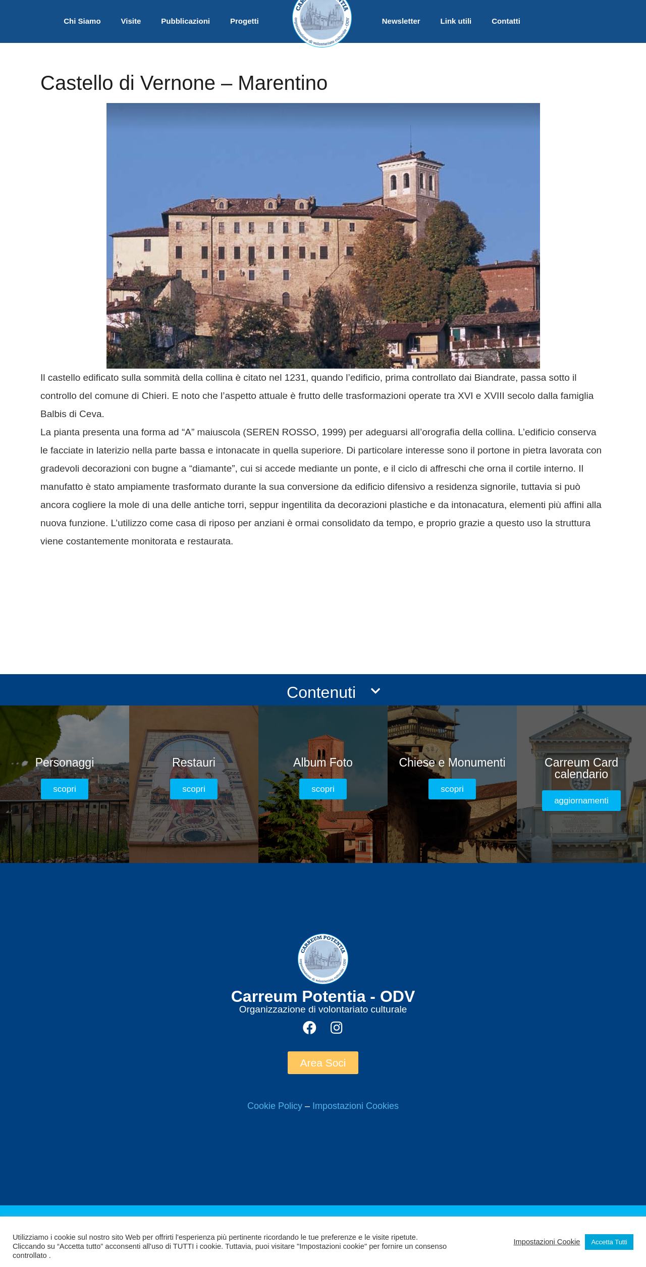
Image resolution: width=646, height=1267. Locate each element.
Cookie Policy (274, 1106)
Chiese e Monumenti (452, 762)
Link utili (456, 21)
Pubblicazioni (185, 21)
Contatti (506, 21)
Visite (131, 21)
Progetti (244, 21)
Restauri (194, 762)
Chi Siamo (82, 21)
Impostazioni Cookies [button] (355, 1106)
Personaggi (64, 762)
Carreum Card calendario (581, 768)
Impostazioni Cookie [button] (546, 1242)
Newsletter (401, 21)
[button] (64, 789)
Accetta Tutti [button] (609, 1242)
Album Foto (323, 762)
